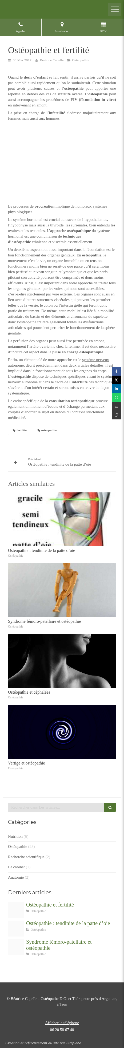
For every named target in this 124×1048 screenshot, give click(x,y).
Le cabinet (16, 867)
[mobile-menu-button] (114, 9)
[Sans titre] (16, 929)
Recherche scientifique (26, 857)
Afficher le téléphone (62, 1023)
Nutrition (15, 836)
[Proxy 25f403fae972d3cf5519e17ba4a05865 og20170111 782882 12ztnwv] (16, 947)
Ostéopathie (17, 846)
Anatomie (16, 877)
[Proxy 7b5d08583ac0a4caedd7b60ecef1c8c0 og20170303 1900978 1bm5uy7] (16, 910)
